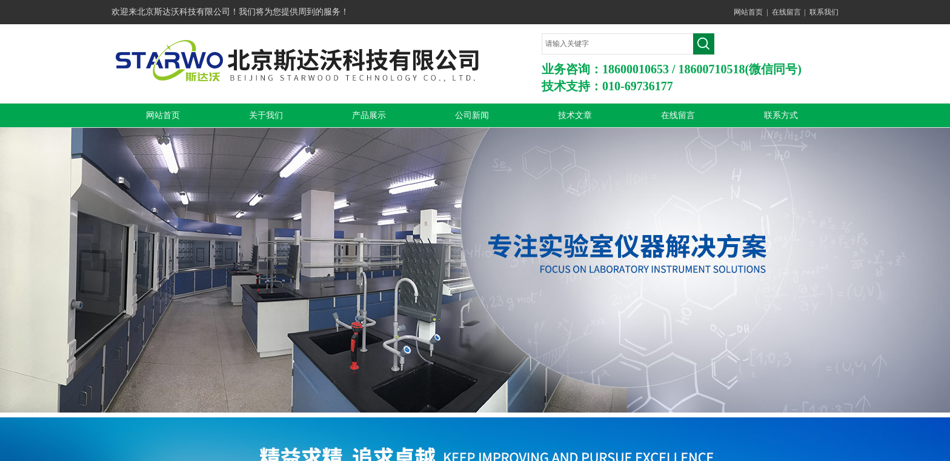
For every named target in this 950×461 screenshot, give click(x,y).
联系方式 (781, 115)
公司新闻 (472, 115)
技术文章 (575, 115)
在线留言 (786, 12)
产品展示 (369, 115)
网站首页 (748, 12)
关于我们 (266, 115)
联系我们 (824, 12)
